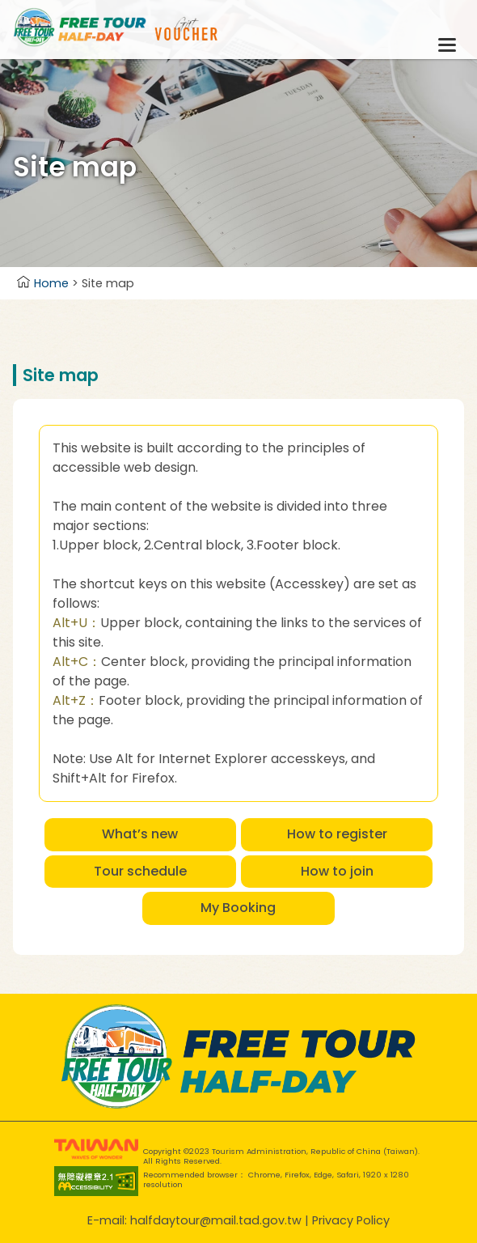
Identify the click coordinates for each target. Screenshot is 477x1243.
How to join (337, 871)
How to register (337, 834)
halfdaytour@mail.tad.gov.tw (216, 1220)
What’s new (140, 834)
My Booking (238, 907)
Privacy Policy (351, 1220)
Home (43, 283)
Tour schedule (140, 871)
